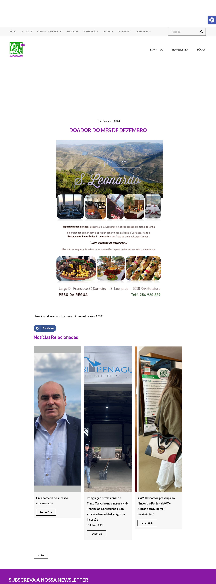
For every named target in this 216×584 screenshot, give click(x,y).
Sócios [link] (201, 49)
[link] (212, 20)
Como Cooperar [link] (49, 31)
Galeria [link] (108, 31)
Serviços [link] (72, 31)
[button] (45, 328)
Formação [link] (90, 31)
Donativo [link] (156, 49)
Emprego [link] (124, 31)
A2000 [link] (26, 31)
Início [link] (12, 31)
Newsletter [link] (180, 49)
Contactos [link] (143, 31)
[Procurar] (202, 31)
